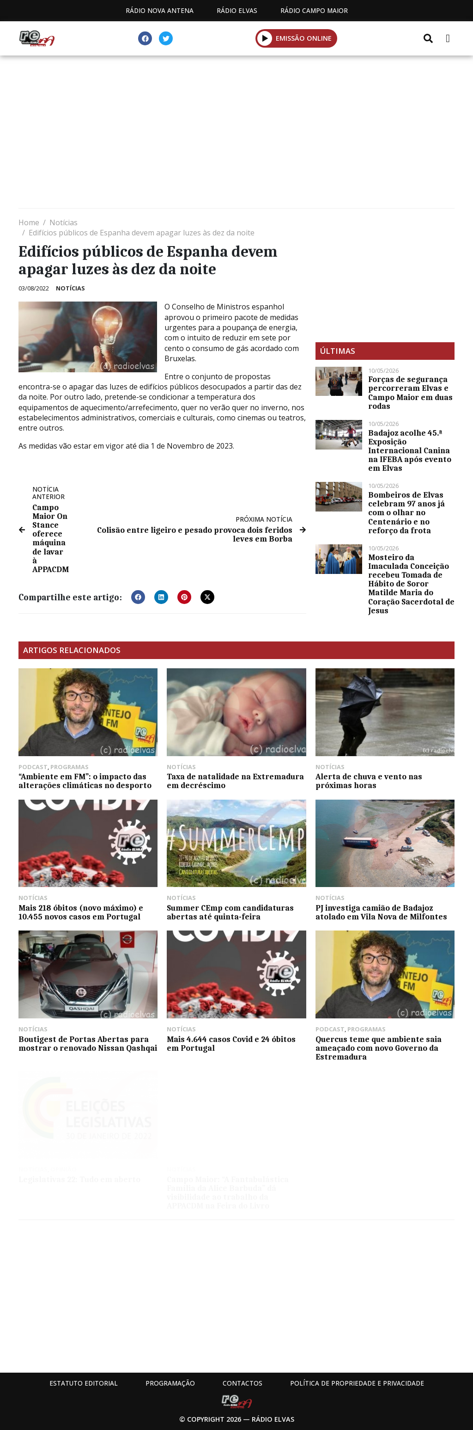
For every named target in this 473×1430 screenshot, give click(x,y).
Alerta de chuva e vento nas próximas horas (368, 781)
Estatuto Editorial (83, 1383)
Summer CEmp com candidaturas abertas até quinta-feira (230, 912)
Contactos (242, 1383)
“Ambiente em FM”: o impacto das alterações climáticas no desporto (85, 781)
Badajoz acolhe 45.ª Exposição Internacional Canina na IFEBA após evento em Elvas (409, 450)
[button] (264, 38)
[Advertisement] (236, 134)
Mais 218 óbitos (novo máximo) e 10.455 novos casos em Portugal (80, 912)
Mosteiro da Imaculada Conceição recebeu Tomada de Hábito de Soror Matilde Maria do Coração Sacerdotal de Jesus (411, 584)
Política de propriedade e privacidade (357, 1383)
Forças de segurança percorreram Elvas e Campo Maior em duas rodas (410, 393)
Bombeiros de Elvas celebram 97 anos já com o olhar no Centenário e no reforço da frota (406, 512)
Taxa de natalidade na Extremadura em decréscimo (235, 781)
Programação (170, 1383)
